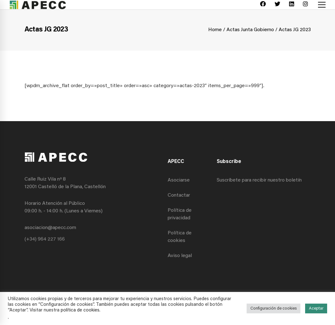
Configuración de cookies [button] (273, 308)
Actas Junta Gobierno (250, 29)
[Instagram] (305, 5)
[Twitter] (277, 5)
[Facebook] (263, 5)
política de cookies (80, 310)
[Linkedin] (291, 5)
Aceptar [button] (316, 308)
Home (215, 29)
